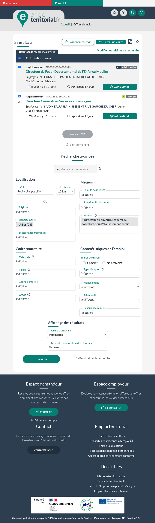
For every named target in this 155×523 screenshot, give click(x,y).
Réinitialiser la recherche (93, 358)
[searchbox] (45, 212)
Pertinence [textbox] (56, 334)
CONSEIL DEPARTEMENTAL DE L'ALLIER (68, 77)
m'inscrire (44, 412)
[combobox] (35, 191)
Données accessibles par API (109, 518)
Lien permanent (77, 144)
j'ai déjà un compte (43, 420)
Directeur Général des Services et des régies (58, 101)
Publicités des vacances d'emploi (110, 441)
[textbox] (35, 191)
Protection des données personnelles (111, 450)
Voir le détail (120, 86)
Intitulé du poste (38, 58)
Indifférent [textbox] (87, 287)
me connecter (111, 407)
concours (10, 3)
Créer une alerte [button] (111, 42)
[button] (99, 169)
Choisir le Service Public (111, 481)
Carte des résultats (78, 42)
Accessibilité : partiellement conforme (111, 455)
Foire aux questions (111, 445)
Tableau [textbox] (54, 347)
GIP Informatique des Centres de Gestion (70, 518)
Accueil (65, 24)
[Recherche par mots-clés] (78, 169)
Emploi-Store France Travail (111, 491)
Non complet (114, 262)
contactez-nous (43, 450)
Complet (92, 262)
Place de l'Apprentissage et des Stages (111, 486)
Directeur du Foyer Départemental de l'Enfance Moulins (67, 71)
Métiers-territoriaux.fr (111, 476)
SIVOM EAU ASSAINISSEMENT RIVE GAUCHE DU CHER (78, 106)
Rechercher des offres (111, 436)
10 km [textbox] (62, 191)
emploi (60, 3)
